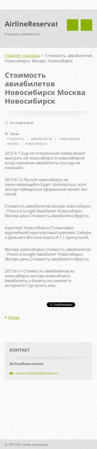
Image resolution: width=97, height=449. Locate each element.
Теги (14, 134)
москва (13, 143)
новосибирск (69, 138)
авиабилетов (41, 138)
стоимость (15, 138)
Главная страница (22, 55)
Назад (13, 317)
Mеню (86, 25)
